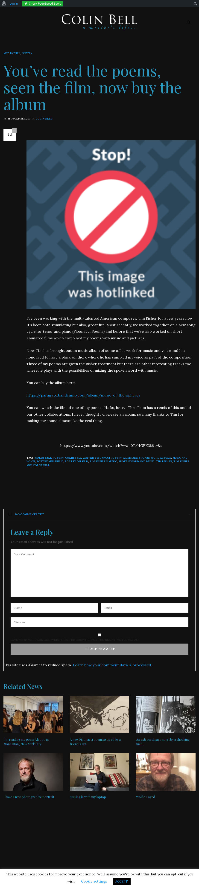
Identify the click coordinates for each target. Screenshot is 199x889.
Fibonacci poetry (108, 457)
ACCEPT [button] (121, 881)
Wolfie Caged (145, 797)
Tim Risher (164, 461)
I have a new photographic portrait (28, 797)
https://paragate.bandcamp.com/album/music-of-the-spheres (83, 395)
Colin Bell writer (79, 457)
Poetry (26, 53)
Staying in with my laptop (88, 797)
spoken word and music (136, 461)
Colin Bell (44, 118)
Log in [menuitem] (14, 3)
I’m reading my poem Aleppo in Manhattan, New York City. (26, 741)
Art (6, 53)
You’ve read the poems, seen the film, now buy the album (92, 87)
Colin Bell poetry (49, 457)
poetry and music (49, 461)
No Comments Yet (26, 514)
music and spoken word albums (147, 457)
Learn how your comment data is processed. (112, 665)
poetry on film (76, 461)
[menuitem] (4, 3)
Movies (15, 53)
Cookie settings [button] (94, 881)
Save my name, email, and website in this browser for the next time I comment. (75, 639)
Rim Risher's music (103, 461)
